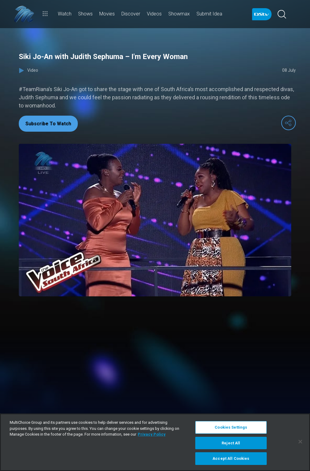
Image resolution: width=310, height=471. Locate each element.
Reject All (231, 443)
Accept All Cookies (231, 458)
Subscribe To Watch (48, 124)
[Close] (300, 441)
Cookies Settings (231, 427)
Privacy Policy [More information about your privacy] (152, 434)
